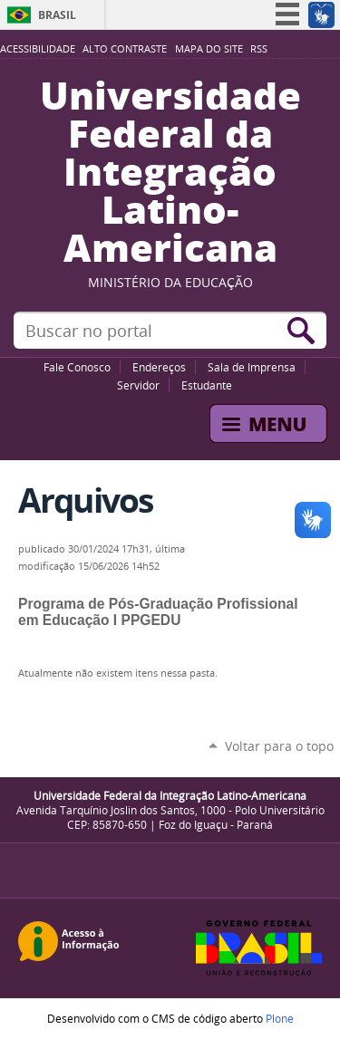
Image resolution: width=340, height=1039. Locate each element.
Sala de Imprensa (252, 367)
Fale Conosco (77, 367)
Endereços (159, 367)
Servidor (138, 385)
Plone (280, 1018)
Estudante (206, 385)
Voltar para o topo (279, 746)
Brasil (57, 15)
